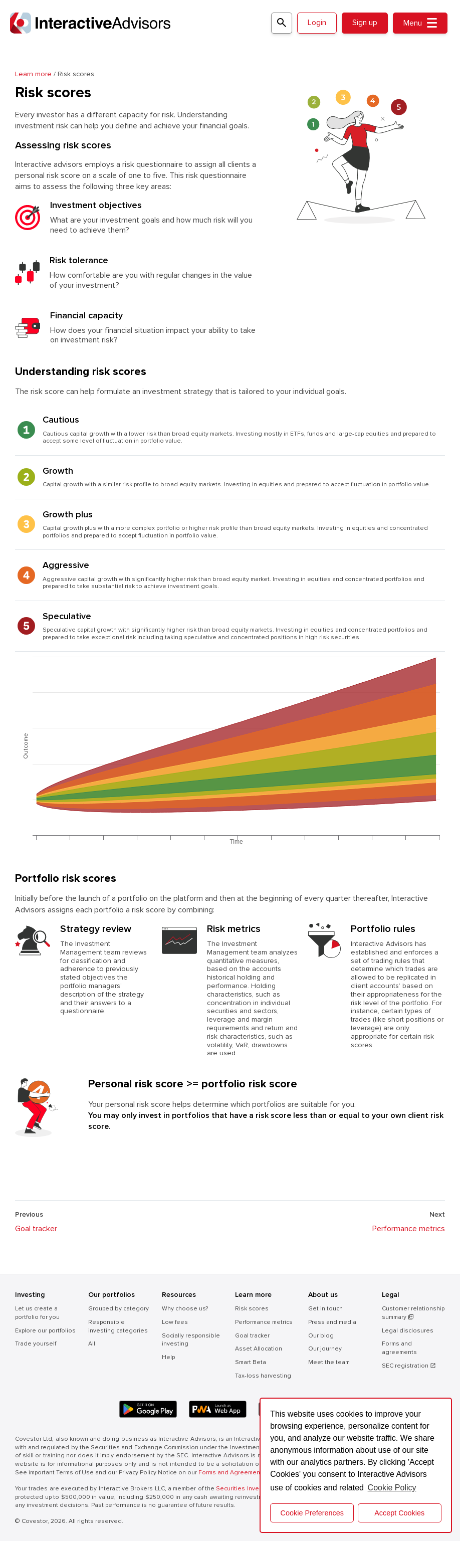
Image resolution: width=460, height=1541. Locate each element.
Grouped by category (118, 1308)
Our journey (325, 1349)
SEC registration (409, 1366)
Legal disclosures (407, 1330)
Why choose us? (185, 1308)
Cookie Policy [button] (392, 1487)
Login (317, 23)
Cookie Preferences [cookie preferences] (312, 1513)
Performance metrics (408, 1229)
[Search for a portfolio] (281, 23)
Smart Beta (250, 1362)
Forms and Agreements (232, 1472)
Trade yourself (35, 1343)
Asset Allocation (258, 1349)
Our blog (321, 1335)
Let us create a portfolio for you (37, 1313)
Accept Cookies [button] (399, 1513)
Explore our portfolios (45, 1330)
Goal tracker (36, 1229)
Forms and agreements (399, 1348)
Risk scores (252, 1308)
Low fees (175, 1322)
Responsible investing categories (118, 1326)
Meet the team (329, 1362)
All (91, 1343)
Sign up (364, 23)
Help (168, 1357)
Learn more (34, 74)
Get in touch (325, 1308)
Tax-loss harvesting (263, 1376)
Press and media (332, 1322)
